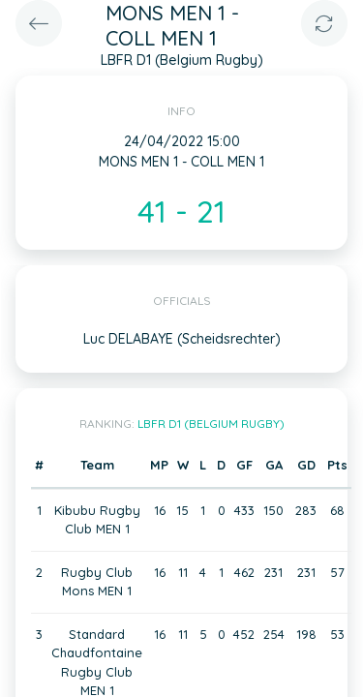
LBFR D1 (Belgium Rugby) (211, 423)
